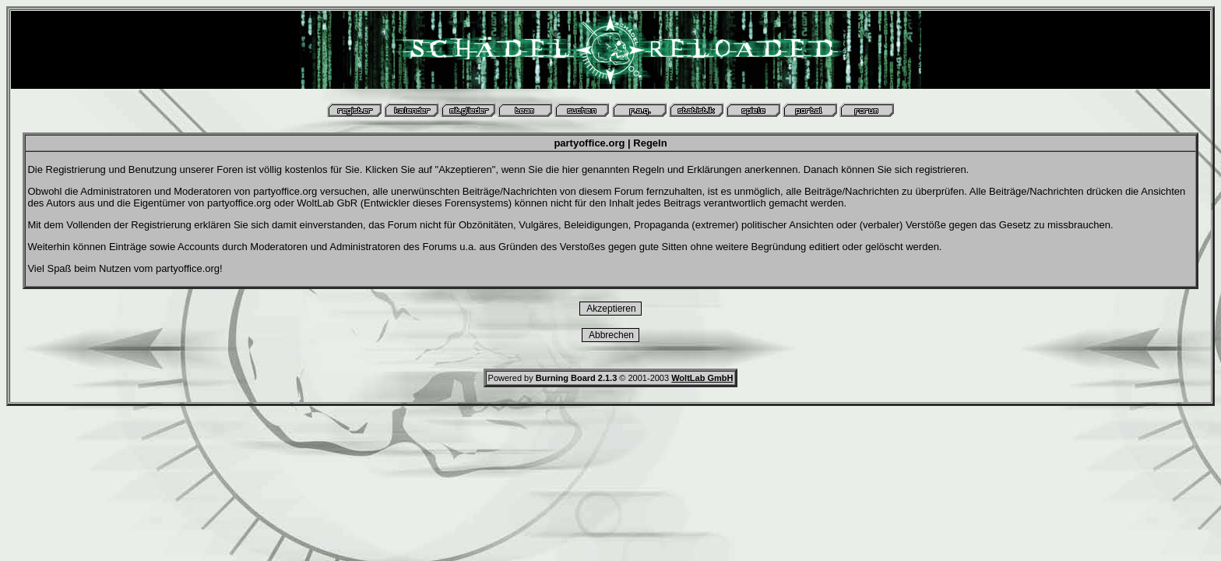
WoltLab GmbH (702, 378)
